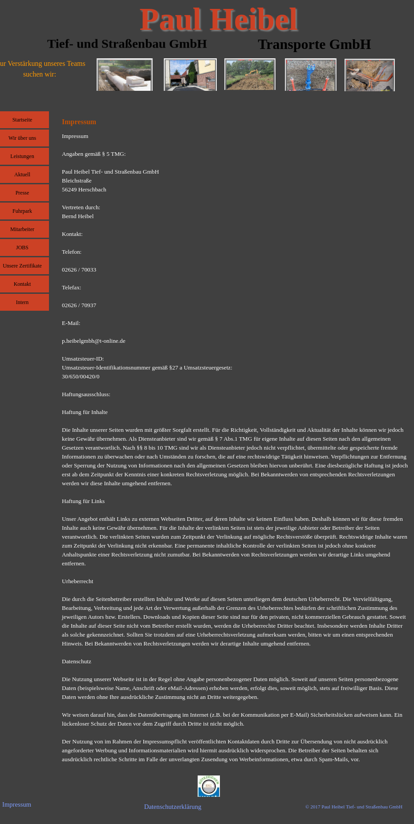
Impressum (16, 804)
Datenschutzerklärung (173, 806)
